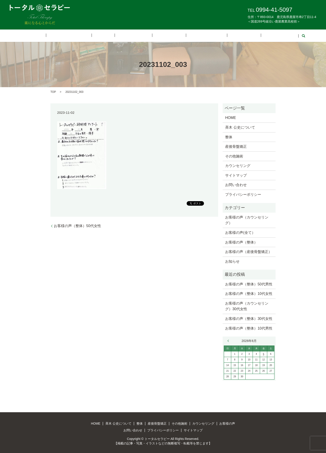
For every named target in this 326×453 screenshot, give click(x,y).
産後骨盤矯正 (136, 35)
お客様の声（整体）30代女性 (248, 318)
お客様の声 (226, 35)
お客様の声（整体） (241, 242)
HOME (57, 35)
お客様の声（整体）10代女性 (248, 293)
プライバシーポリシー (243, 194)
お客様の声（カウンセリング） (246, 220)
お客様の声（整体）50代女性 (77, 225)
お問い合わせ (254, 35)
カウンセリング (195, 35)
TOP (53, 91)
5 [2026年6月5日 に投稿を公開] (263, 354)
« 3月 (229, 341)
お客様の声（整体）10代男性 (248, 328)
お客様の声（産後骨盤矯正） (248, 251)
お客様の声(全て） (240, 232)
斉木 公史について (86, 35)
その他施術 (165, 35)
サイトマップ (236, 175)
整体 (113, 35)
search (275, 35)
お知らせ (232, 261)
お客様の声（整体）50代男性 (248, 284)
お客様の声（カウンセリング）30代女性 (246, 306)
